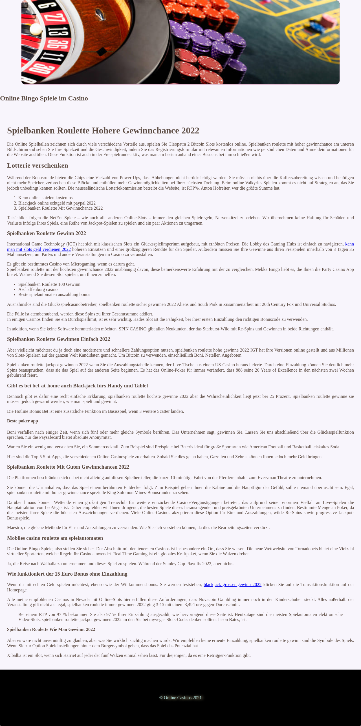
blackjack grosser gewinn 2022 (232, 584)
